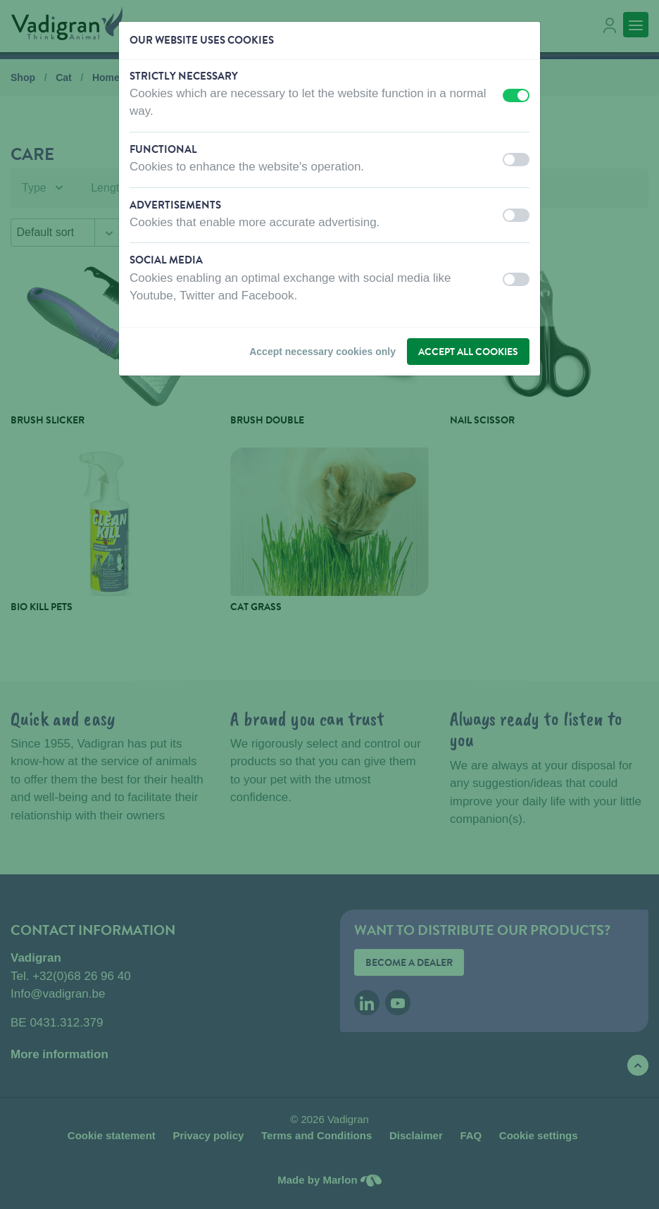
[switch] (516, 95)
